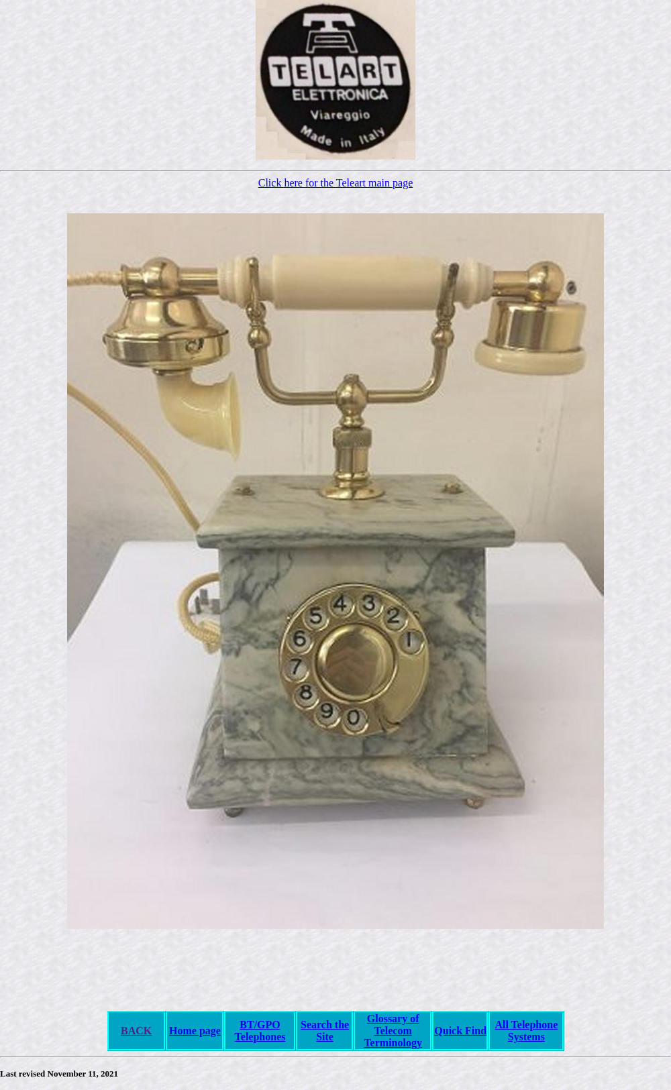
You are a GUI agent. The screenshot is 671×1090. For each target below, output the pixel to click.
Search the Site (325, 1030)
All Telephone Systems (526, 1030)
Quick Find (460, 1030)
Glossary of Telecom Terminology (393, 1030)
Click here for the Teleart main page (335, 182)
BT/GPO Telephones (260, 1030)
